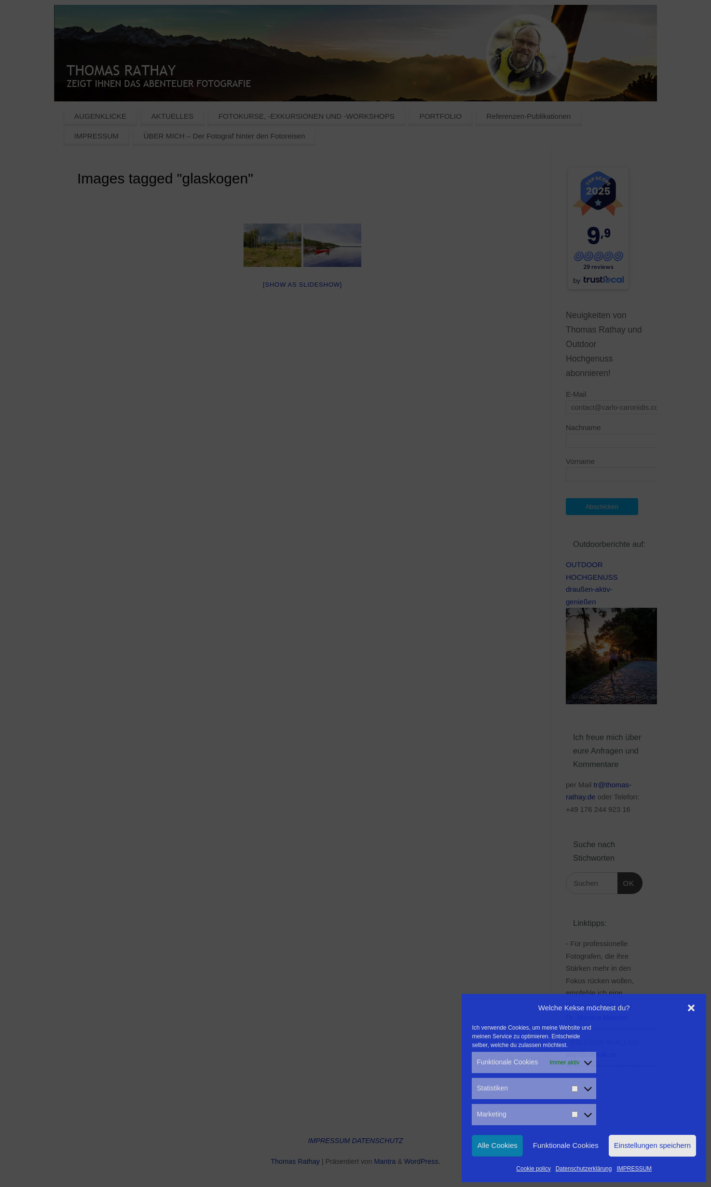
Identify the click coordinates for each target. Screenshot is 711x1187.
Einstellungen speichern (652, 1145)
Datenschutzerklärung (584, 1168)
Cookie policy (533, 1168)
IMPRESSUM (634, 1168)
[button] (691, 1008)
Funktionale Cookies (566, 1145)
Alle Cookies (497, 1145)
